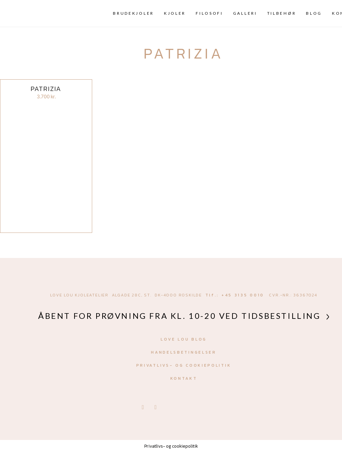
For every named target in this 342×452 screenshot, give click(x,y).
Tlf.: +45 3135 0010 (234, 295)
